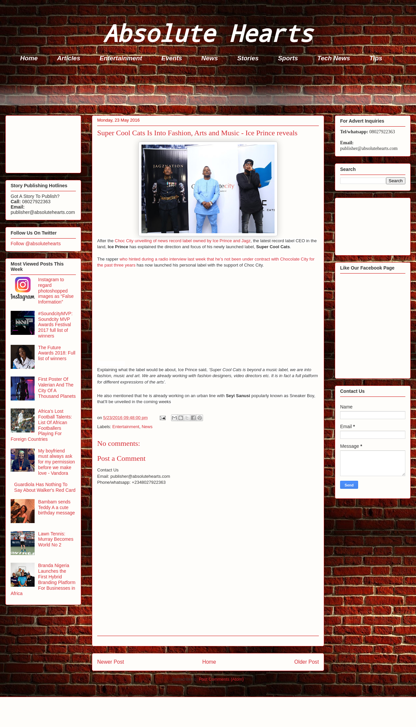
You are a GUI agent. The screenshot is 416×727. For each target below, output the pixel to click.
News (209, 58)
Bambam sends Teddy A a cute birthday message (56, 507)
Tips (375, 58)
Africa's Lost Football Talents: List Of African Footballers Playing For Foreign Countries (41, 425)
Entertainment (121, 58)
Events (171, 58)
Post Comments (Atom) (221, 679)
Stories (248, 58)
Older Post (306, 662)
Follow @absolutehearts (36, 243)
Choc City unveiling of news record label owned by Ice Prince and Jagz (183, 240)
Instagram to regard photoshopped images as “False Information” (56, 291)
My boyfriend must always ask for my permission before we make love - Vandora (56, 462)
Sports (288, 58)
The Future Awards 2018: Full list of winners (57, 353)
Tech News (333, 58)
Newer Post (110, 662)
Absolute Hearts (208, 32)
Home (29, 58)
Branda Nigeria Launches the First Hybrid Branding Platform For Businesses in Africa (43, 579)
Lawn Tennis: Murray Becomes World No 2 (56, 539)
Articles (68, 58)
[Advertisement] (210, 90)
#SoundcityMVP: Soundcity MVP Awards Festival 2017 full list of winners (55, 325)
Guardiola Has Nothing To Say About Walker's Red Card (45, 487)
